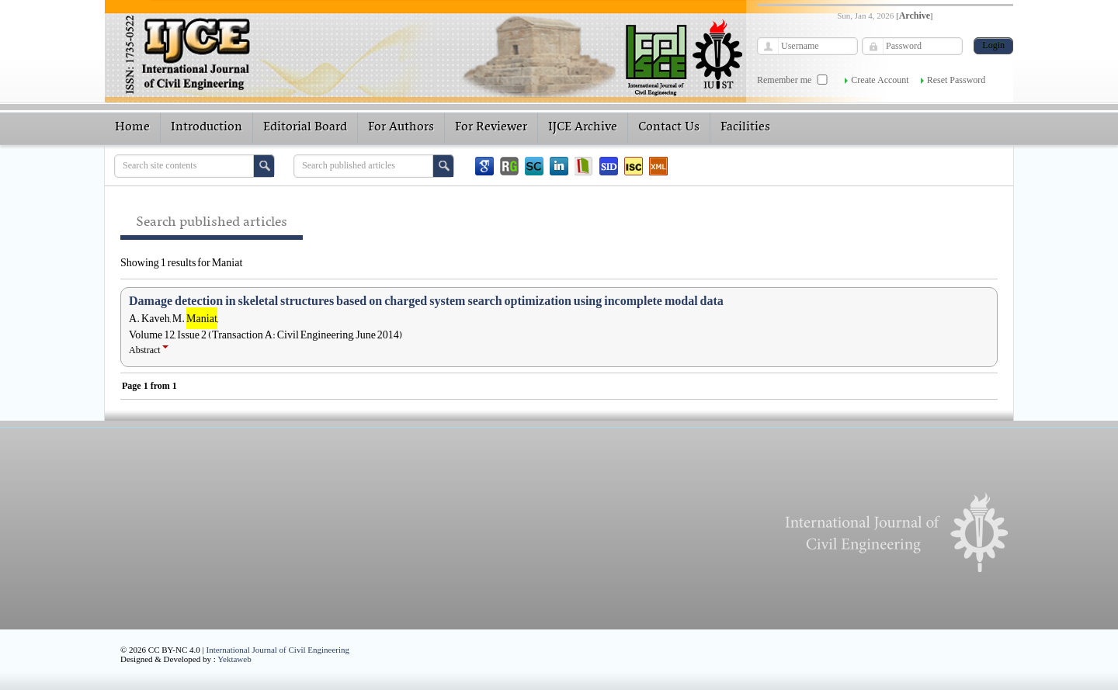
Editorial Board (305, 127)
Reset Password (956, 80)
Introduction (206, 127)
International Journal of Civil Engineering (278, 649)
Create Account (879, 80)
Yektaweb (234, 659)
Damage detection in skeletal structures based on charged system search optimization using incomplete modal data (426, 301)
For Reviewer (491, 127)
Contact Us (669, 127)
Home (132, 127)
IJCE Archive (582, 127)
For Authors (401, 127)
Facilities (745, 127)
